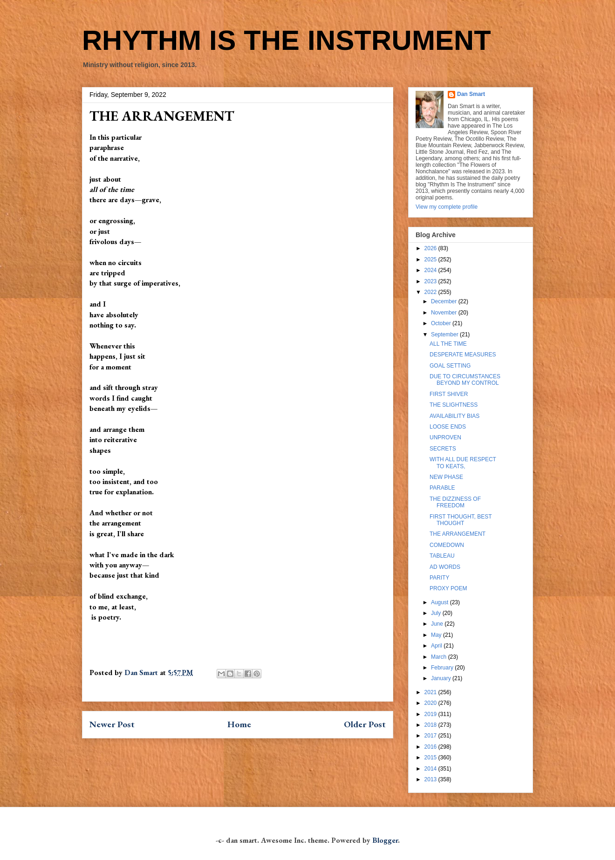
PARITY (439, 577)
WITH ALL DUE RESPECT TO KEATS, (463, 462)
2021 (431, 692)
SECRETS (443, 448)
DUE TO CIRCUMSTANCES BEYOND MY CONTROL (465, 379)
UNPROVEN (445, 437)
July (437, 613)
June (437, 624)
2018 (431, 725)
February (443, 667)
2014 (431, 768)
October (441, 323)
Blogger (385, 840)
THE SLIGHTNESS (454, 405)
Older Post (365, 724)
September (445, 334)
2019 (431, 714)
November (444, 312)
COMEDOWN (447, 545)
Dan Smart (471, 94)
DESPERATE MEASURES (463, 354)
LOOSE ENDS (448, 426)
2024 (431, 270)
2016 (431, 747)
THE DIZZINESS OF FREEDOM (455, 502)
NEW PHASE (446, 477)
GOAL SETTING (450, 365)
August (440, 602)
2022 (431, 292)
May (437, 635)
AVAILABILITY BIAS (454, 416)
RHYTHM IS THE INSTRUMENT (286, 40)
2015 (431, 757)
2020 (431, 703)
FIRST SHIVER (449, 394)
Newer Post (112, 724)
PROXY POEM (448, 588)
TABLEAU (442, 556)
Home (239, 724)
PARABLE (442, 488)
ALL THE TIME (448, 344)
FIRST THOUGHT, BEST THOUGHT (461, 519)
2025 (431, 259)
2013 (431, 779)
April (437, 645)
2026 (431, 248)
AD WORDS (445, 567)
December (444, 301)
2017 (431, 735)
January (441, 678)
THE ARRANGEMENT (457, 534)
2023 (431, 281)
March (439, 657)
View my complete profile (447, 207)
